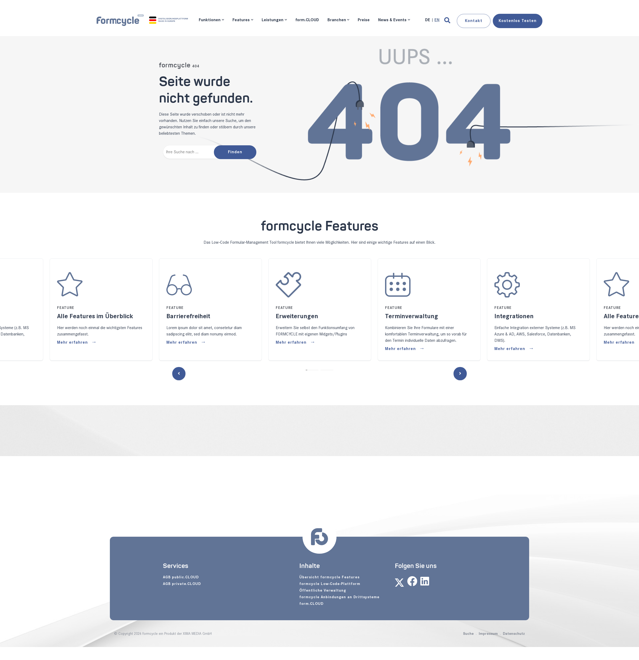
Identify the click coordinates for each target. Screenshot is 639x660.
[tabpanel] (210, 309)
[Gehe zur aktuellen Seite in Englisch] (436, 20)
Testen (518, 20)
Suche (468, 633)
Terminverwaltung (411, 316)
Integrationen (514, 316)
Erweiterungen (297, 316)
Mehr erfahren (73, 342)
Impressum (488, 633)
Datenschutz (514, 633)
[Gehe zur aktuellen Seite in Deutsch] (428, 20)
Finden (235, 152)
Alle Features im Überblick (95, 316)
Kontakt (473, 20)
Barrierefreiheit (188, 316)
